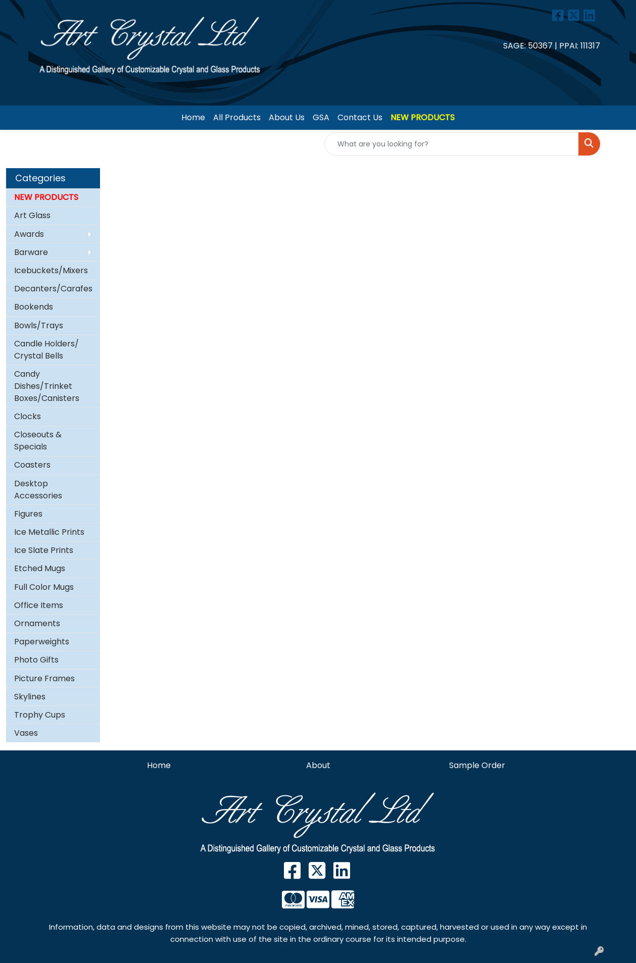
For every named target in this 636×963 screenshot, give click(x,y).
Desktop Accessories (38, 489)
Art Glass (32, 215)
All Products (237, 117)
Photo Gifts (36, 660)
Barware (31, 252)
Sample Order (477, 765)
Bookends (33, 307)
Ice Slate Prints (43, 550)
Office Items (38, 605)
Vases (26, 733)
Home (193, 117)
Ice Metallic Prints (49, 532)
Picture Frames (44, 678)
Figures (28, 514)
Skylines (29, 696)
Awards (29, 234)
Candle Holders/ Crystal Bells (46, 350)
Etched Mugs (39, 568)
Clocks (27, 416)
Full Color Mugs (44, 587)
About (318, 765)
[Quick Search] (451, 144)
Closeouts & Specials (38, 440)
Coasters (32, 465)
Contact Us (359, 117)
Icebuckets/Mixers (51, 270)
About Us (287, 117)
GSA (321, 117)
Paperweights (41, 641)
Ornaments (37, 623)
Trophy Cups (39, 715)
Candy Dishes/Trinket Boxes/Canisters (46, 386)
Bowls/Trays (38, 325)
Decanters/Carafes (53, 288)
